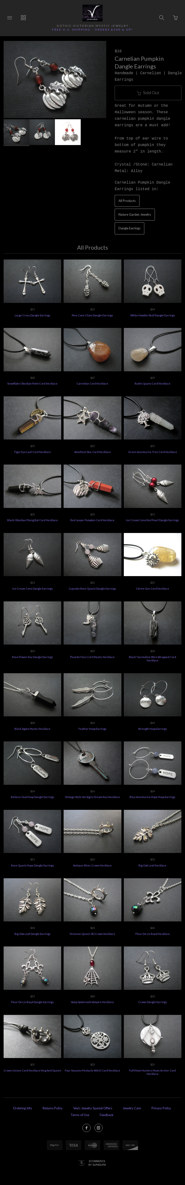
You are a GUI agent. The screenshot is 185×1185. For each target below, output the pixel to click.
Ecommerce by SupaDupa (97, 1163)
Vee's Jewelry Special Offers (92, 1108)
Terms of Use (80, 1115)
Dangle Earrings (129, 228)
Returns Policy (53, 1108)
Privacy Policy (161, 1108)
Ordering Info (22, 1108)
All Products (127, 201)
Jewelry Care (132, 1108)
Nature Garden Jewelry (135, 214)
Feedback (106, 1115)
